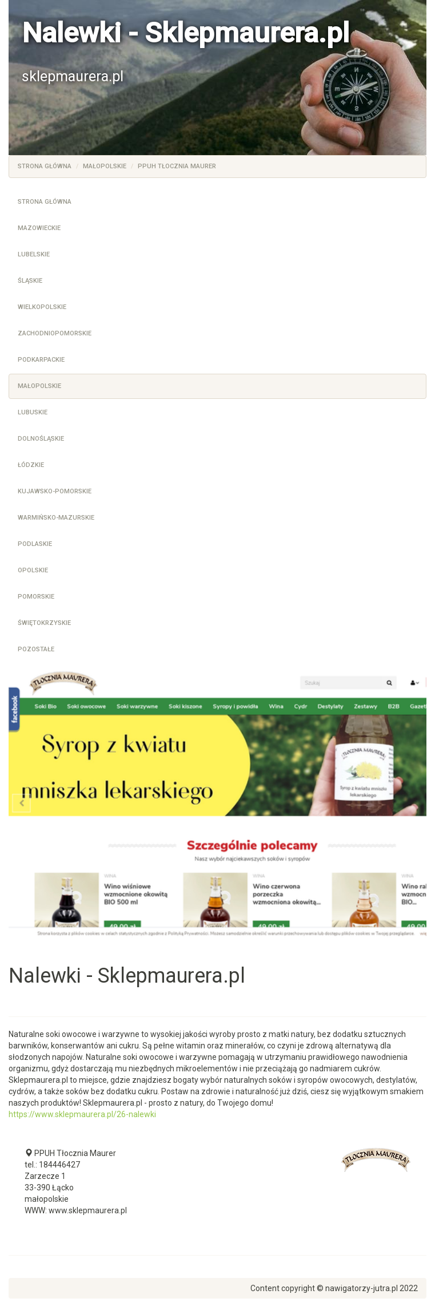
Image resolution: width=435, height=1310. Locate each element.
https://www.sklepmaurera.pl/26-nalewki (82, 1114)
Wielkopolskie (42, 307)
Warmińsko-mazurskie (56, 517)
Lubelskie (34, 254)
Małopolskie (104, 166)
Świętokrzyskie (44, 623)
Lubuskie (32, 412)
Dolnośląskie (41, 438)
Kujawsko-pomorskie (54, 491)
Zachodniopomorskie (54, 333)
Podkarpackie (41, 359)
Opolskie (33, 570)
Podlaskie (35, 544)
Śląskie (30, 280)
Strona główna (44, 166)
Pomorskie (36, 596)
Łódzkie (31, 465)
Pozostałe (36, 649)
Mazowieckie (39, 228)
